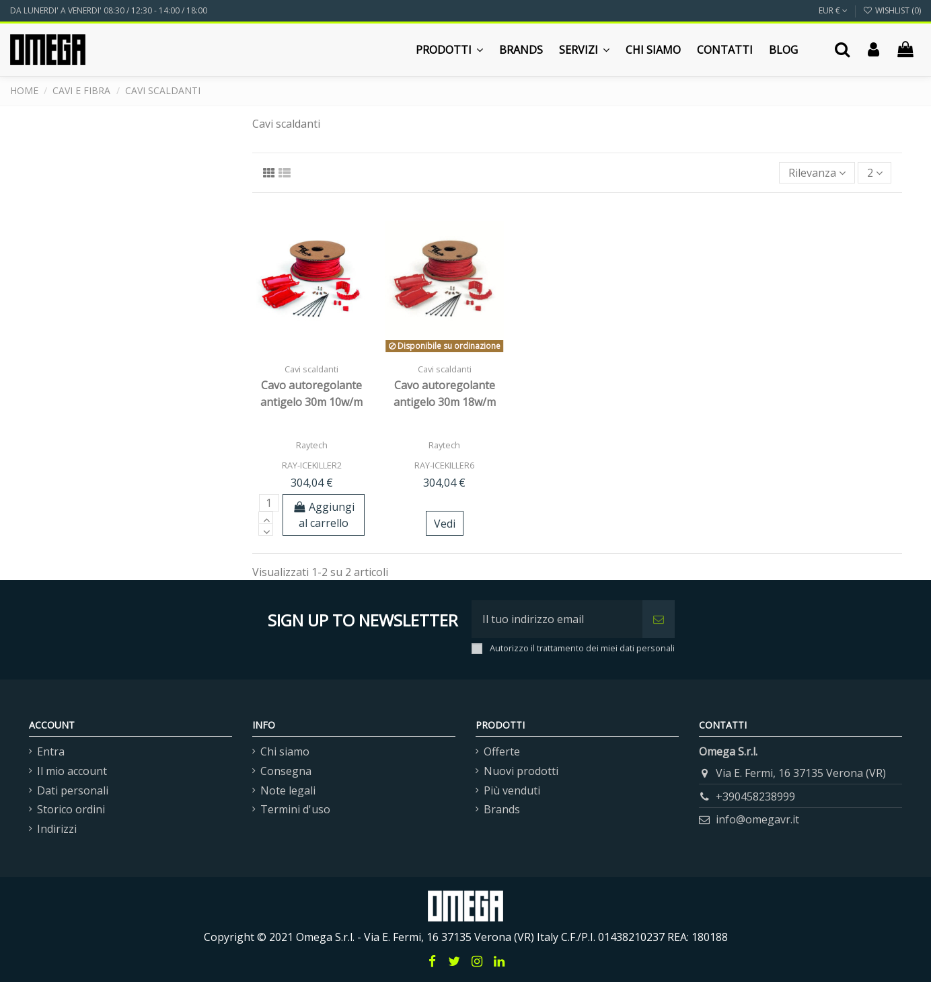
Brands (502, 809)
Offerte (502, 751)
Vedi (444, 523)
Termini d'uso (295, 809)
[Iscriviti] (658, 619)
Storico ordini (71, 809)
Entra (51, 751)
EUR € (833, 10)
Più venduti (512, 790)
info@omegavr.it (757, 819)
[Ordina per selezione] (817, 172)
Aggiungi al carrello (324, 514)
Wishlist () (892, 10)
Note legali (287, 790)
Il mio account (72, 771)
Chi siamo (284, 751)
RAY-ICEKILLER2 (312, 465)
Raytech (312, 445)
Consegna (285, 771)
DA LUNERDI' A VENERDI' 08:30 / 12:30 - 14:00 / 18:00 (108, 10)
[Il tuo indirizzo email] (557, 619)
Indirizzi (57, 828)
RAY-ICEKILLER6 (444, 465)
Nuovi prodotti (521, 771)
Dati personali (72, 790)
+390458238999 (755, 796)
